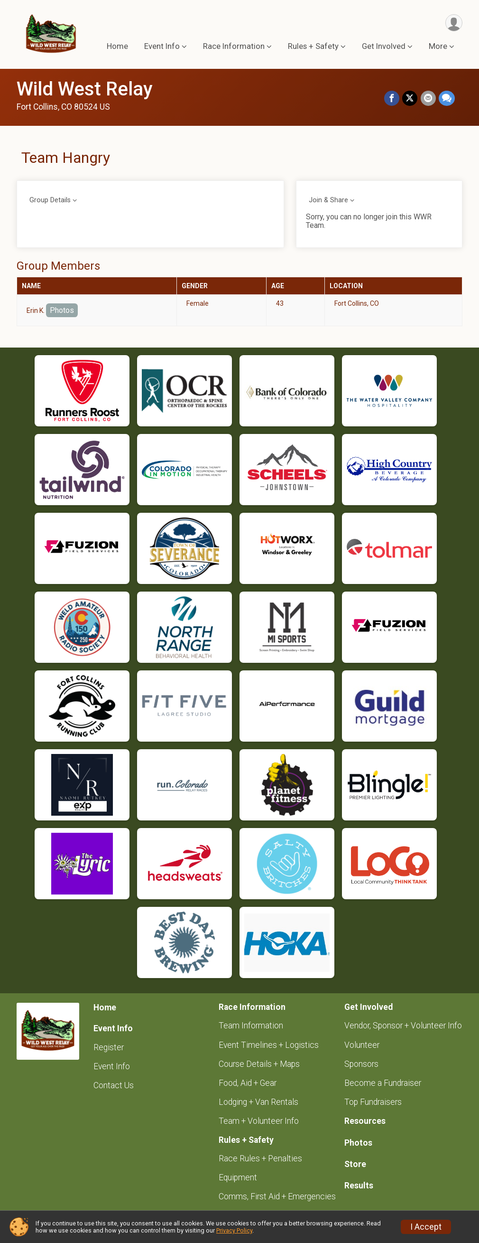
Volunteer (361, 1045)
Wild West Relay (85, 89)
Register (108, 1047)
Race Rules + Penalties (260, 1158)
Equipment (238, 1177)
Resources (365, 1121)
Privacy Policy (234, 1230)
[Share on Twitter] (410, 98)
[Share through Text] (447, 98)
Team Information (251, 1025)
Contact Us (113, 1085)
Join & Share (328, 200)
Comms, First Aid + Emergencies (277, 1196)
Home (117, 46)
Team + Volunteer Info (259, 1121)
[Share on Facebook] (392, 98)
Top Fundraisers (373, 1102)
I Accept (426, 1227)
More (438, 46)
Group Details (50, 200)
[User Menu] (453, 23)
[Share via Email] (428, 98)
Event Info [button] (162, 46)
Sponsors (361, 1064)
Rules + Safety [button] (313, 46)
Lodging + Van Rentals (258, 1102)
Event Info (111, 1066)
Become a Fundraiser (382, 1083)
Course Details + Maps (259, 1064)
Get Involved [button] (383, 46)
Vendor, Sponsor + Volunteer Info (403, 1025)
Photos (62, 310)
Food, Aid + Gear (247, 1083)
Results (358, 1185)
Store (355, 1164)
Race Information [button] (234, 46)
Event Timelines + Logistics (269, 1045)
